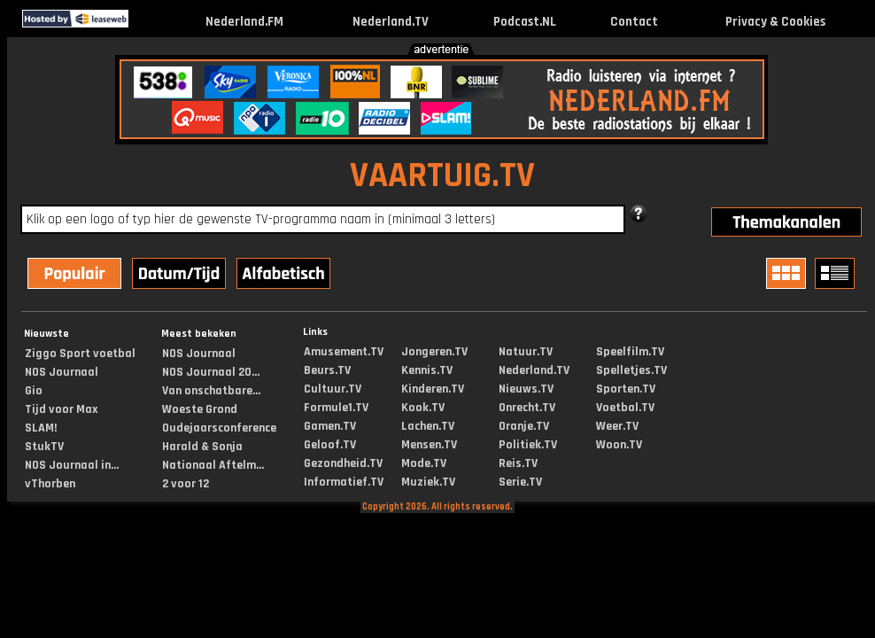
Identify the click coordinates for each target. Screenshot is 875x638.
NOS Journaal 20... (210, 372)
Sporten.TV (625, 389)
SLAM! (41, 428)
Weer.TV (617, 426)
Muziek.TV (428, 482)
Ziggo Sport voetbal (80, 354)
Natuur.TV (526, 352)
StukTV (44, 447)
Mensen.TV (429, 445)
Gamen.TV (330, 426)
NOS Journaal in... (72, 465)
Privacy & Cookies (775, 21)
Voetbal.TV (625, 408)
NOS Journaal (61, 372)
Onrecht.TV (527, 408)
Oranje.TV (524, 426)
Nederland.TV (390, 21)
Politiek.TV (528, 445)
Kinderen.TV (432, 389)
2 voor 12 (185, 484)
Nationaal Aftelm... (213, 465)
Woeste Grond (199, 409)
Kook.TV (423, 408)
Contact (634, 21)
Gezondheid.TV (343, 463)
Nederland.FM (244, 21)
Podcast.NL (524, 21)
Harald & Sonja (202, 447)
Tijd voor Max (61, 409)
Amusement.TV (343, 352)
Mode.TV (423, 463)
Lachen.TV (427, 426)
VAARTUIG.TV (442, 175)
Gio (34, 391)
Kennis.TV (427, 370)
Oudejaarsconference (219, 428)
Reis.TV (518, 463)
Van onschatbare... (211, 391)
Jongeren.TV (434, 352)
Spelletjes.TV (631, 370)
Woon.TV (619, 445)
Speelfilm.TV (630, 352)
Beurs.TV (327, 370)
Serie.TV (520, 482)
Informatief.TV (343, 482)
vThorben (50, 484)
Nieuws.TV (526, 389)
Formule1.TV (336, 408)
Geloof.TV (330, 445)
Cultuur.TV (332, 389)
